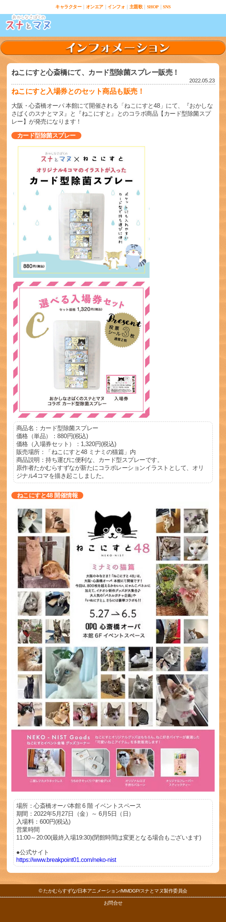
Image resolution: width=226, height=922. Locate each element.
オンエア (94, 6)
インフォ (116, 6)
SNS (167, 6)
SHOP (153, 6)
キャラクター (68, 6)
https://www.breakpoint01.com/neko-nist (66, 860)
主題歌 (136, 6)
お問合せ (113, 903)
